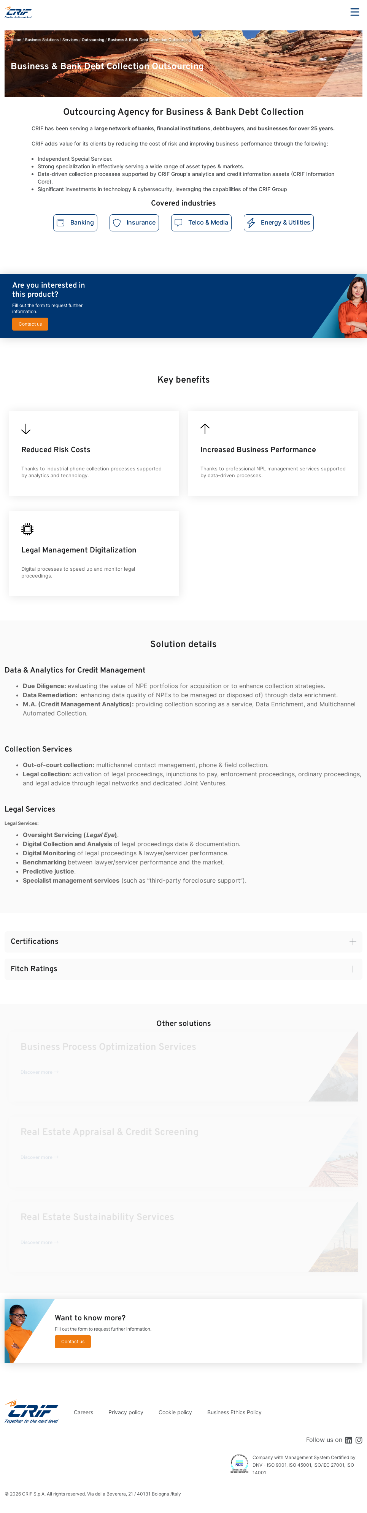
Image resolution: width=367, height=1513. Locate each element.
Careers (83, 1412)
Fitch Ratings (34, 969)
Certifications (35, 942)
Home (16, 39)
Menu (354, 12)
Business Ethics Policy (234, 1412)
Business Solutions (42, 39)
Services (70, 39)
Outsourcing (93, 39)
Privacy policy (125, 1412)
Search (334, 12)
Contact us (30, 324)
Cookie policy (175, 1412)
